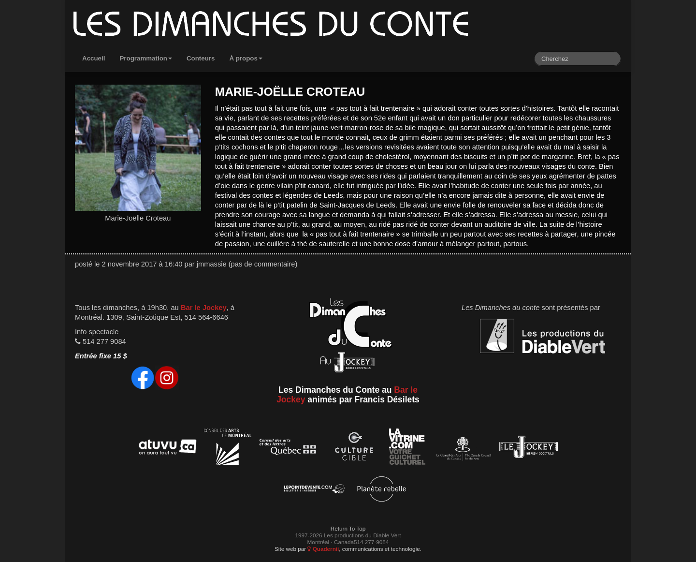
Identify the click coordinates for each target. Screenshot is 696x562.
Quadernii (323, 549)
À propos (245, 58)
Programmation (145, 58)
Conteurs (201, 58)
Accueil (93, 58)
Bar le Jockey (204, 307)
